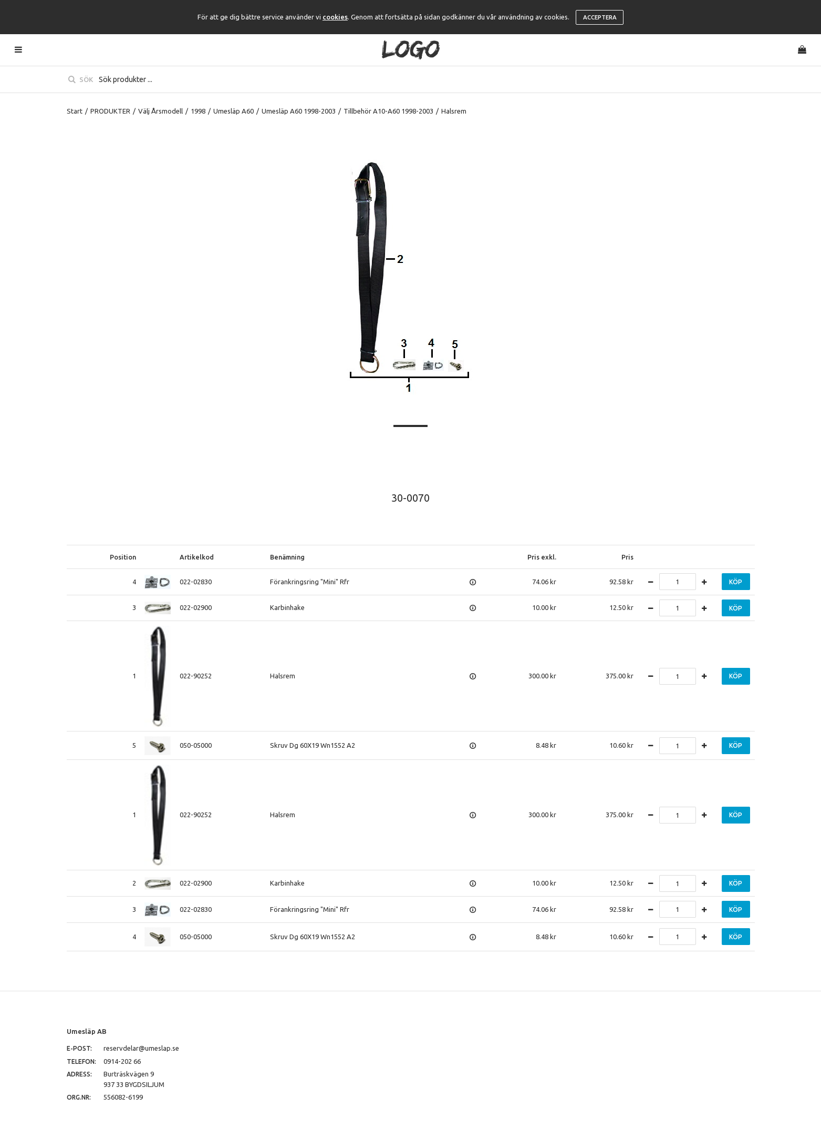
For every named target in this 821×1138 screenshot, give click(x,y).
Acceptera (600, 17)
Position (123, 557)
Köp (735, 581)
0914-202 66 (122, 1061)
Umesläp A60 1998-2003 (299, 111)
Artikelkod (197, 557)
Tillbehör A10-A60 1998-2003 (388, 111)
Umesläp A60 (233, 111)
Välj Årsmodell (160, 111)
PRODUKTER (110, 111)
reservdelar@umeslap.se (141, 1048)
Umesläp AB (87, 1031)
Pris (627, 557)
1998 (198, 111)
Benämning (287, 557)
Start (74, 111)
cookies (335, 17)
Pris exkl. (541, 557)
